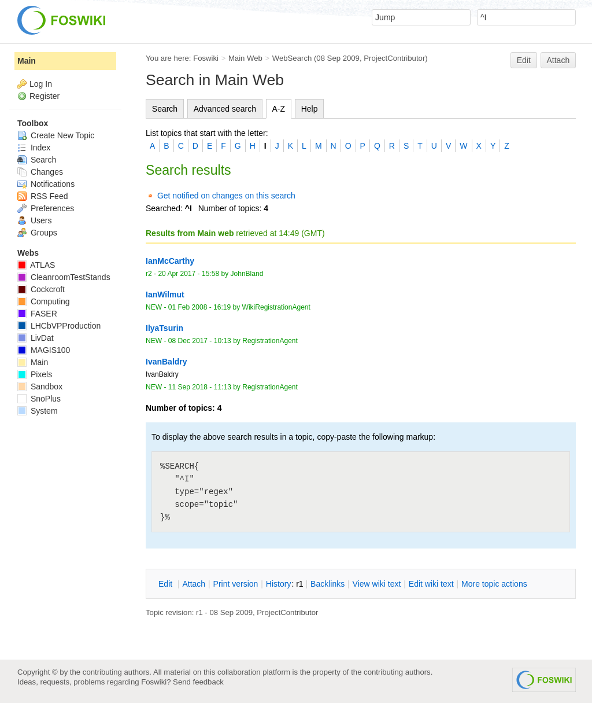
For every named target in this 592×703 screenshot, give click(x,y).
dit (166, 583)
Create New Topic (55, 135)
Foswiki (206, 58)
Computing (43, 301)
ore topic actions (494, 583)
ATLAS (36, 265)
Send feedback (198, 682)
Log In (40, 84)
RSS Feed (42, 196)
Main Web (245, 58)
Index (33, 147)
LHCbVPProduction (59, 325)
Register (44, 96)
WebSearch (292, 58)
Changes (40, 171)
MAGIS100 (43, 350)
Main (26, 60)
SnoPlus (39, 398)
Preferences (45, 208)
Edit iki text (431, 583)
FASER (37, 313)
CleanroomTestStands (63, 277)
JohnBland (247, 274)
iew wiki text (377, 583)
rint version (235, 583)
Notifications (46, 184)
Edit (524, 60)
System (37, 410)
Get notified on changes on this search (226, 195)
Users (34, 220)
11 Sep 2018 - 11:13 (199, 387)
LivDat (35, 338)
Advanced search (225, 108)
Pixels (34, 374)
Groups (37, 232)
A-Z (279, 108)
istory (278, 583)
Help (309, 108)
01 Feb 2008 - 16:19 (199, 307)
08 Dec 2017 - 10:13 (199, 341)
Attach (558, 60)
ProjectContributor (394, 58)
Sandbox (39, 386)
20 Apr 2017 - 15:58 (188, 274)
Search (164, 108)
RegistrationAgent (270, 341)
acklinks (327, 583)
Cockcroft (41, 289)
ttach (193, 583)
